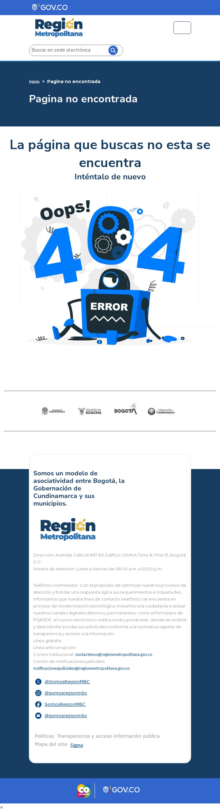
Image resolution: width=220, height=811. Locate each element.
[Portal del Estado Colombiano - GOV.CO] (50, 7)
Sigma (76, 745)
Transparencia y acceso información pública (108, 736)
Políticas (44, 736)
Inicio (34, 81)
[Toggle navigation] (182, 27)
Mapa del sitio (51, 744)
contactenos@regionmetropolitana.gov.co (113, 654)
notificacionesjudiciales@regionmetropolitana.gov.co (81, 668)
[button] (110, 682)
